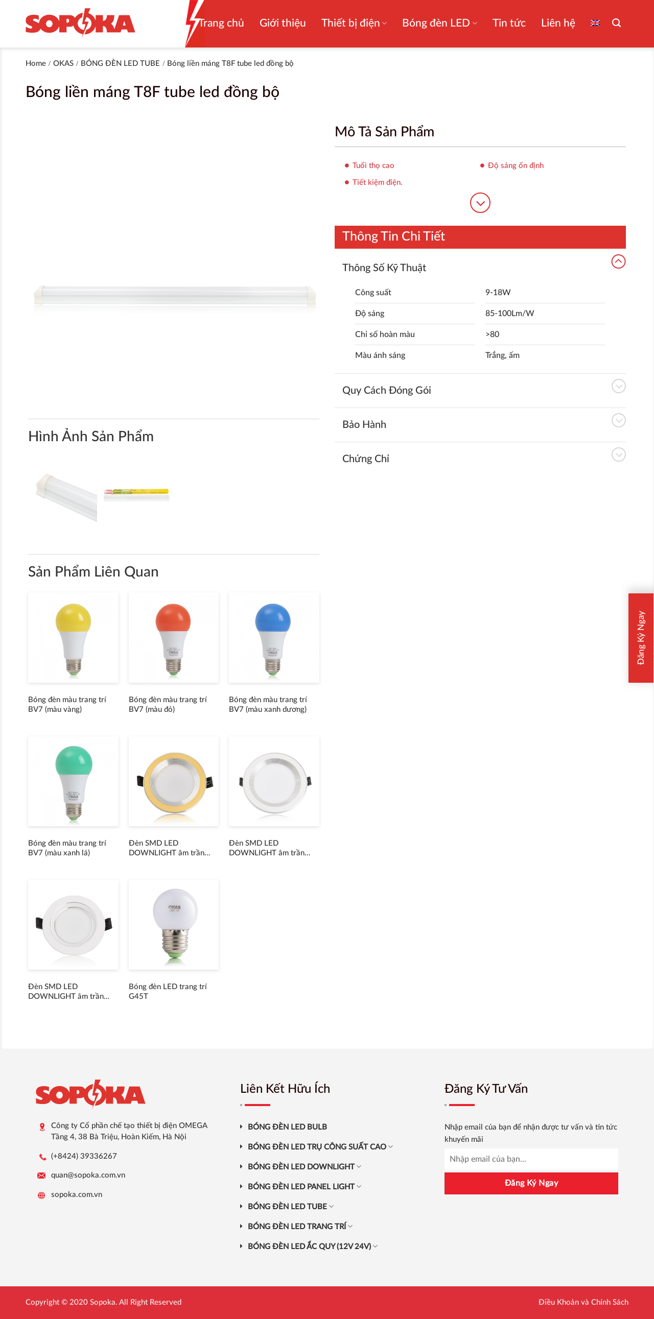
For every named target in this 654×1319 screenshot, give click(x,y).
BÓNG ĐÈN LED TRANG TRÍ (300, 1226)
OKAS (63, 63)
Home (36, 63)
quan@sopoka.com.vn (88, 1175)
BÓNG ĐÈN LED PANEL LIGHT (304, 1186)
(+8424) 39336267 (84, 1156)
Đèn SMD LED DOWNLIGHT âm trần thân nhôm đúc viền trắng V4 (172, 849)
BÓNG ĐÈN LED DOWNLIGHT (304, 1166)
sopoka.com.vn (76, 1194)
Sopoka (102, 1302)
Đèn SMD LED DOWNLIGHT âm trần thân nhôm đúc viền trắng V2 (71, 992)
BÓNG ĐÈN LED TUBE (120, 63)
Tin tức (509, 23)
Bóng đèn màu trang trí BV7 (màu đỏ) (168, 705)
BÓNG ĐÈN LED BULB (287, 1127)
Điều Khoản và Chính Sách (583, 1302)
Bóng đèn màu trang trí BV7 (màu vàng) (67, 705)
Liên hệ (558, 23)
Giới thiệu (283, 23)
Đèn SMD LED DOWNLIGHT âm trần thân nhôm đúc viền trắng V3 (272, 849)
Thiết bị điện (354, 23)
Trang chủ (221, 23)
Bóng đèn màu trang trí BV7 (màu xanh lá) (67, 848)
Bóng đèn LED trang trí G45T (168, 992)
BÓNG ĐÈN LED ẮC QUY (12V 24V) (313, 1246)
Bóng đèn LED (439, 23)
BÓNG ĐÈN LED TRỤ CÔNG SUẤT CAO (320, 1147)
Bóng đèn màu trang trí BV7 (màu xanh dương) (268, 705)
